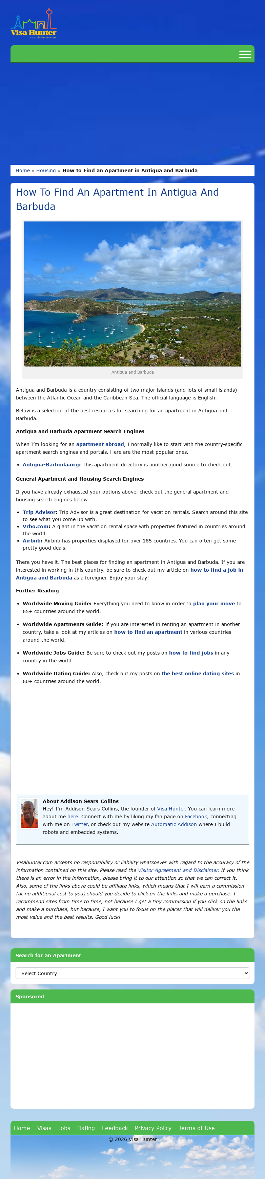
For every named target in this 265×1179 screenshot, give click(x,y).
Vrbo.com (35, 526)
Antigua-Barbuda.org (51, 464)
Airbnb (32, 540)
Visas (44, 1128)
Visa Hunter (171, 808)
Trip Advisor (39, 512)
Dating (86, 1128)
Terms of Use (197, 1128)
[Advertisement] (132, 113)
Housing (46, 170)
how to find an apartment (148, 632)
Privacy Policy (153, 1128)
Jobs (64, 1128)
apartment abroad (100, 444)
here (72, 816)
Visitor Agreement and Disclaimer (177, 870)
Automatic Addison (174, 824)
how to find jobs (191, 653)
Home (23, 170)
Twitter (79, 824)
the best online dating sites (198, 673)
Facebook (196, 816)
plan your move (214, 603)
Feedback (115, 1128)
